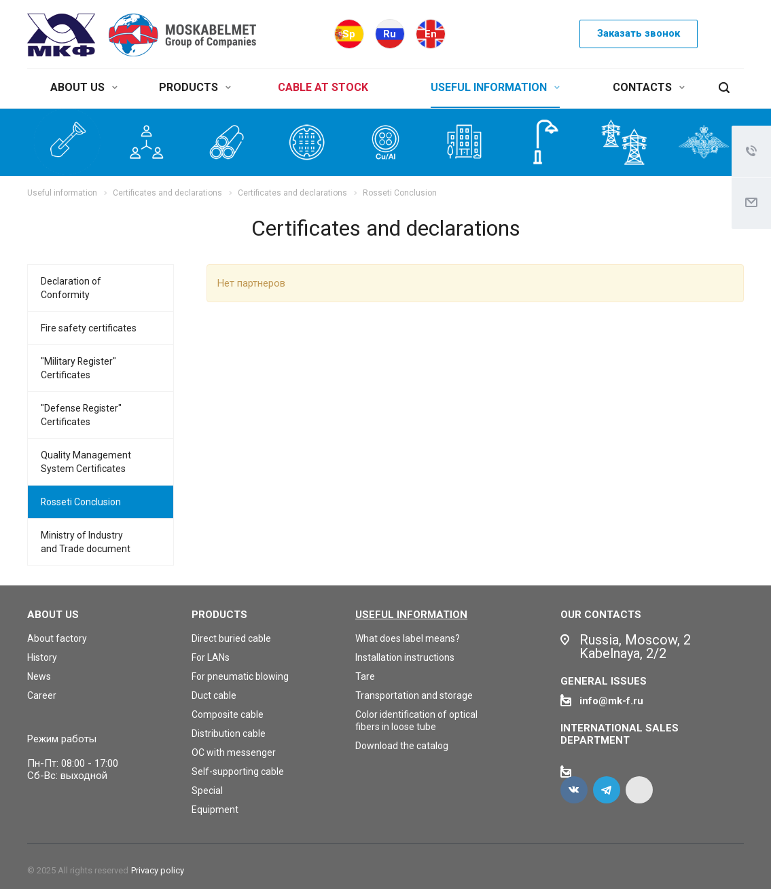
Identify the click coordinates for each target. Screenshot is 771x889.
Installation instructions (404, 657)
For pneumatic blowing (240, 676)
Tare (365, 676)
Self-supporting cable (238, 771)
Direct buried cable (231, 638)
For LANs (211, 657)
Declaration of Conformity (71, 288)
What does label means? (407, 638)
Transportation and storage (414, 695)
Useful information (411, 615)
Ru (389, 34)
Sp (348, 34)
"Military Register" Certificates (78, 368)
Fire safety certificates (89, 328)
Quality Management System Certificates (86, 462)
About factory (57, 638)
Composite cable (228, 714)
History (42, 657)
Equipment (215, 809)
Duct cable (214, 695)
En (431, 34)
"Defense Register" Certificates (81, 415)
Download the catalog (401, 745)
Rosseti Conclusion (81, 501)
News (39, 676)
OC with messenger (234, 752)
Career (41, 695)
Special (207, 790)
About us (53, 615)
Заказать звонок (638, 33)
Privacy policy (157, 870)
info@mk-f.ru (611, 701)
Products (219, 615)
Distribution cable (229, 733)
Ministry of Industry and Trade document (85, 542)
